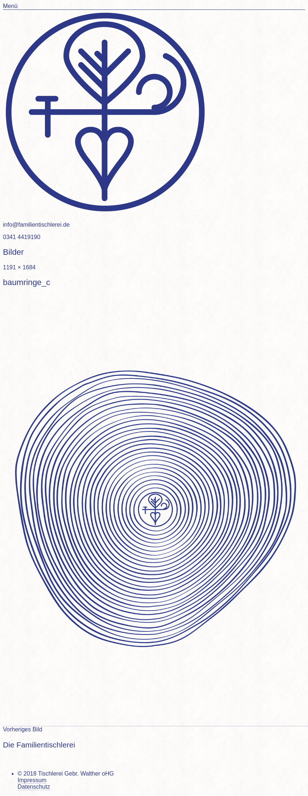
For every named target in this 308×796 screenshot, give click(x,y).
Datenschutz (34, 787)
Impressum (32, 780)
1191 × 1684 (19, 267)
